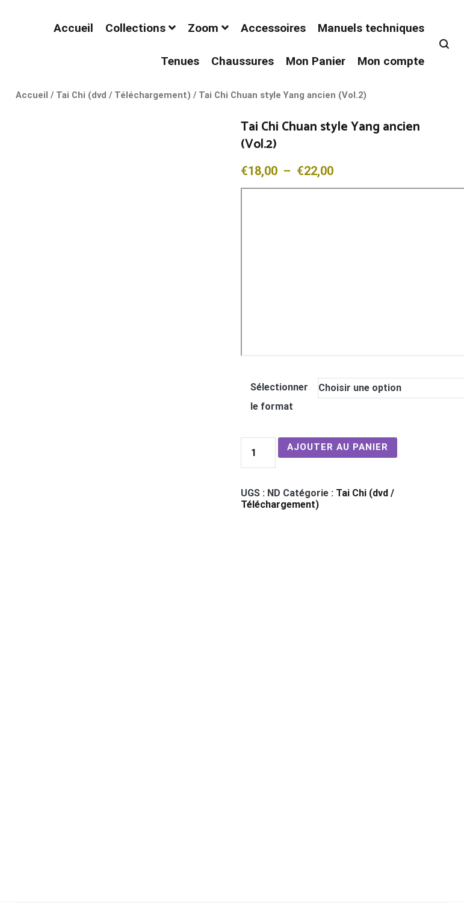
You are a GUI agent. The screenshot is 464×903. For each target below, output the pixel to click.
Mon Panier (315, 61)
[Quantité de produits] (258, 452)
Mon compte (390, 61)
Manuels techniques (371, 28)
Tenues (180, 61)
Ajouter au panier (337, 447)
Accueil (73, 28)
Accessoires (273, 28)
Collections (135, 28)
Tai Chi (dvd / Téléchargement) (123, 95)
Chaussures (242, 61)
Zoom (203, 28)
